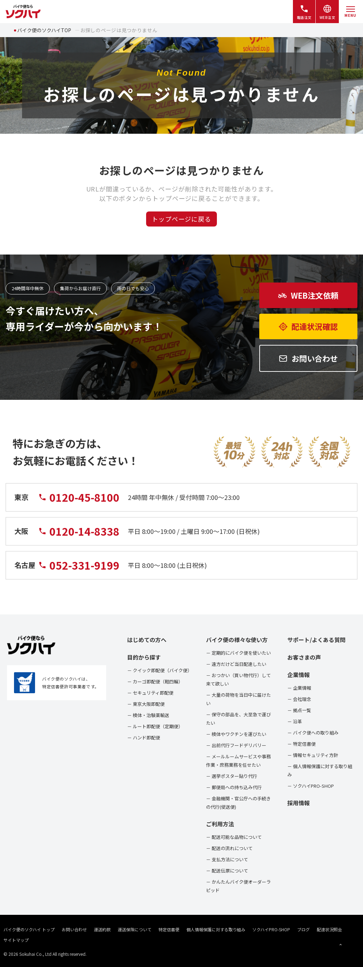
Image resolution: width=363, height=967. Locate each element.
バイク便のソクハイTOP (44, 30)
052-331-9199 (78, 569)
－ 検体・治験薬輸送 (148, 715)
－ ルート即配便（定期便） (155, 726)
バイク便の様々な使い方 (237, 639)
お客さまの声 (304, 657)
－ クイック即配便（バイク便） (159, 670)
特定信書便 (168, 929)
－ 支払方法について (227, 859)
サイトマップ (16, 940)
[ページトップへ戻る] (340, 944)
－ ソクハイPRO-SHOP (310, 785)
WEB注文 (327, 12)
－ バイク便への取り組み (312, 732)
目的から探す (144, 657)
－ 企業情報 (299, 687)
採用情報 (298, 803)
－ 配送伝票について (227, 870)
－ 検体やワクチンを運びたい (236, 734)
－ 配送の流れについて (229, 848)
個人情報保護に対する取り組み (215, 929)
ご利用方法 (220, 824)
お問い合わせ (74, 929)
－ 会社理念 (299, 699)
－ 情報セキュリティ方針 (312, 755)
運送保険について (134, 929)
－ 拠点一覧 (299, 710)
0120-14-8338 (78, 535)
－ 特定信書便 (301, 743)
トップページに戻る (181, 218)
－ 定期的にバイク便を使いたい (238, 652)
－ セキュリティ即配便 (150, 692)
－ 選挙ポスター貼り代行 (231, 776)
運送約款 (102, 929)
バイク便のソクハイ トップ (29, 929)
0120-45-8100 (78, 501)
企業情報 (298, 674)
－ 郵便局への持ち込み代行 (234, 787)
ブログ (303, 929)
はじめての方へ (146, 639)
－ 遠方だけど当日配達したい (236, 664)
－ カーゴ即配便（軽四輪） (155, 681)
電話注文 (304, 12)
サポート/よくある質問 (316, 639)
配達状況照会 (329, 929)
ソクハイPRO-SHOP (271, 929)
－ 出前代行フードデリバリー (236, 745)
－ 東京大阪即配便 (146, 704)
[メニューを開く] (350, 11)
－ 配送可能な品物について (234, 837)
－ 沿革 (294, 721)
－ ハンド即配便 (143, 737)
